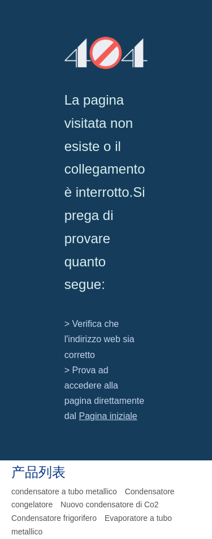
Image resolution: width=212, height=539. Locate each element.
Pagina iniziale (108, 416)
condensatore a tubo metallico (64, 491)
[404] (106, 53)
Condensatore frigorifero (54, 518)
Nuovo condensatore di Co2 (109, 504)
